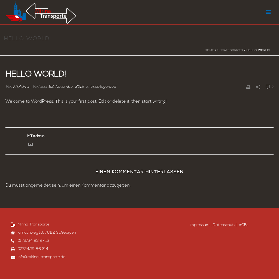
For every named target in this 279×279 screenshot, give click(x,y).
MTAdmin (21, 87)
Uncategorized (230, 50)
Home (209, 50)
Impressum (200, 225)
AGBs (243, 225)
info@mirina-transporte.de (41, 257)
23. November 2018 (66, 87)
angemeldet (38, 185)
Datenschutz (224, 225)
